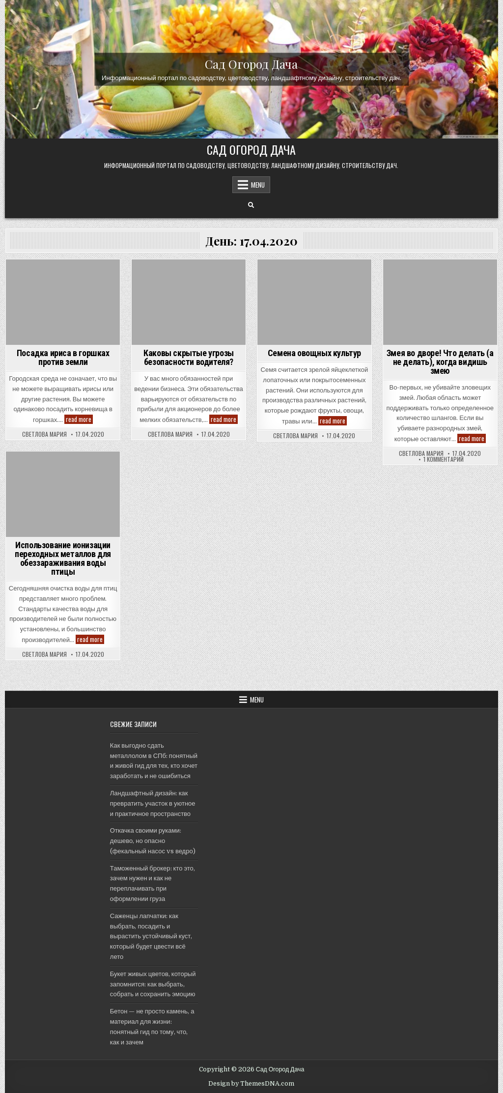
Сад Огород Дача (251, 64)
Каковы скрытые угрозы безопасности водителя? (188, 357)
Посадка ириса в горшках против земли (63, 357)
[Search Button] (251, 205)
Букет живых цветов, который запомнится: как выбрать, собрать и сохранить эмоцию (153, 984)
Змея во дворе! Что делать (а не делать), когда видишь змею (440, 362)
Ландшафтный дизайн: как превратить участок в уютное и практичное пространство (153, 803)
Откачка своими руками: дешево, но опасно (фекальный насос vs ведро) (153, 841)
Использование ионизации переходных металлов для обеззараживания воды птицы (63, 558)
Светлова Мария (44, 434)
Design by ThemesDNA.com (251, 1083)
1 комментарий (443, 459)
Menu (258, 185)
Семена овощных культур (314, 353)
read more (79, 419)
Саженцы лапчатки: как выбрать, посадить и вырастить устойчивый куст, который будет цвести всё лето (151, 936)
